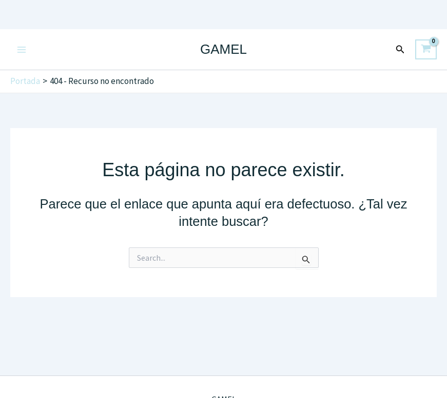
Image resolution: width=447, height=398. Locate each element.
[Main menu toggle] (21, 49)
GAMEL (223, 49)
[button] (400, 49)
